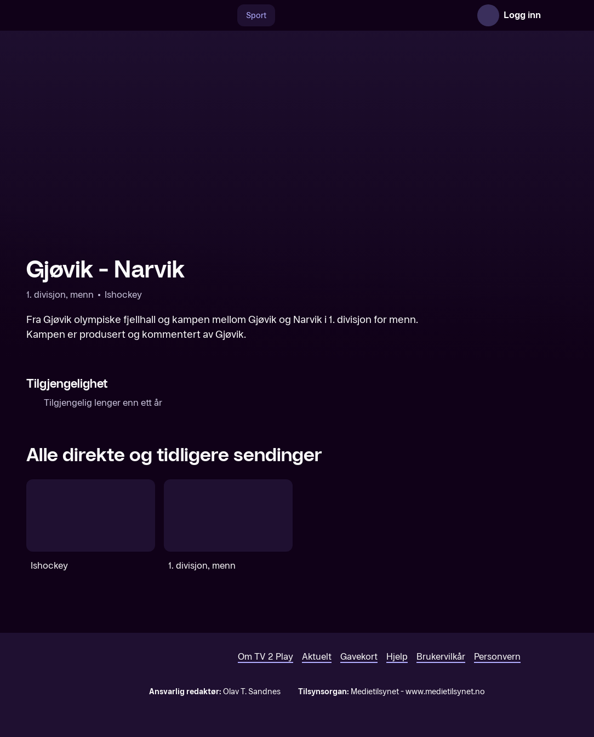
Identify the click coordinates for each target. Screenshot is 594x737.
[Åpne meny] (557, 15)
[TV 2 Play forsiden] (108, 15)
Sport (256, 15)
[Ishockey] (90, 515)
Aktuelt (317, 656)
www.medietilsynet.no (445, 691)
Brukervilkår (440, 656)
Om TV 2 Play (265, 656)
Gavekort (359, 656)
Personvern (497, 656)
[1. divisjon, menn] (228, 515)
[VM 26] (367, 15)
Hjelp (397, 656)
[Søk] (226, 15)
